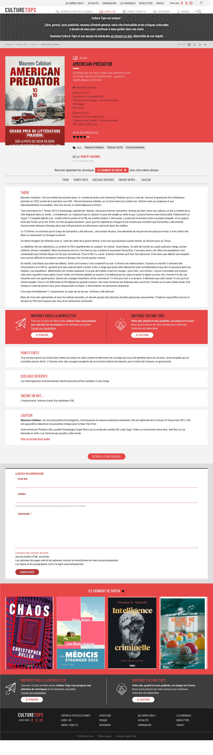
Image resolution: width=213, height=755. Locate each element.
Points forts (81, 183)
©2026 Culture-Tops (85, 750)
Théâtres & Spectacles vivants (78, 11)
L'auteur (146, 183)
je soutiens (142, 346)
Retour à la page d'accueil (106, 471)
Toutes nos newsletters (43, 339)
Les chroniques (132, 3)
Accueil (8, 48)
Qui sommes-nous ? (79, 3)
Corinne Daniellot (135, 151)
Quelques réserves (103, 183)
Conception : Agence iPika (126, 750)
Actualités (98, 3)
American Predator (50, 48)
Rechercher (203, 11)
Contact (165, 3)
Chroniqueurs (114, 3)
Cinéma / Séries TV (139, 11)
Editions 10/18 (114, 151)
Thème (65, 183)
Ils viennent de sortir (109, 174)
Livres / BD (111, 11)
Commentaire (24, 528)
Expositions (167, 11)
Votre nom (22, 493)
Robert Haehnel (91, 160)
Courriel (22, 508)
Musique (190, 11)
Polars (34, 48)
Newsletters (150, 3)
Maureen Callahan (94, 151)
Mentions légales (104, 750)
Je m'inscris (42, 346)
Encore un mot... (128, 183)
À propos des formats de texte (31, 567)
